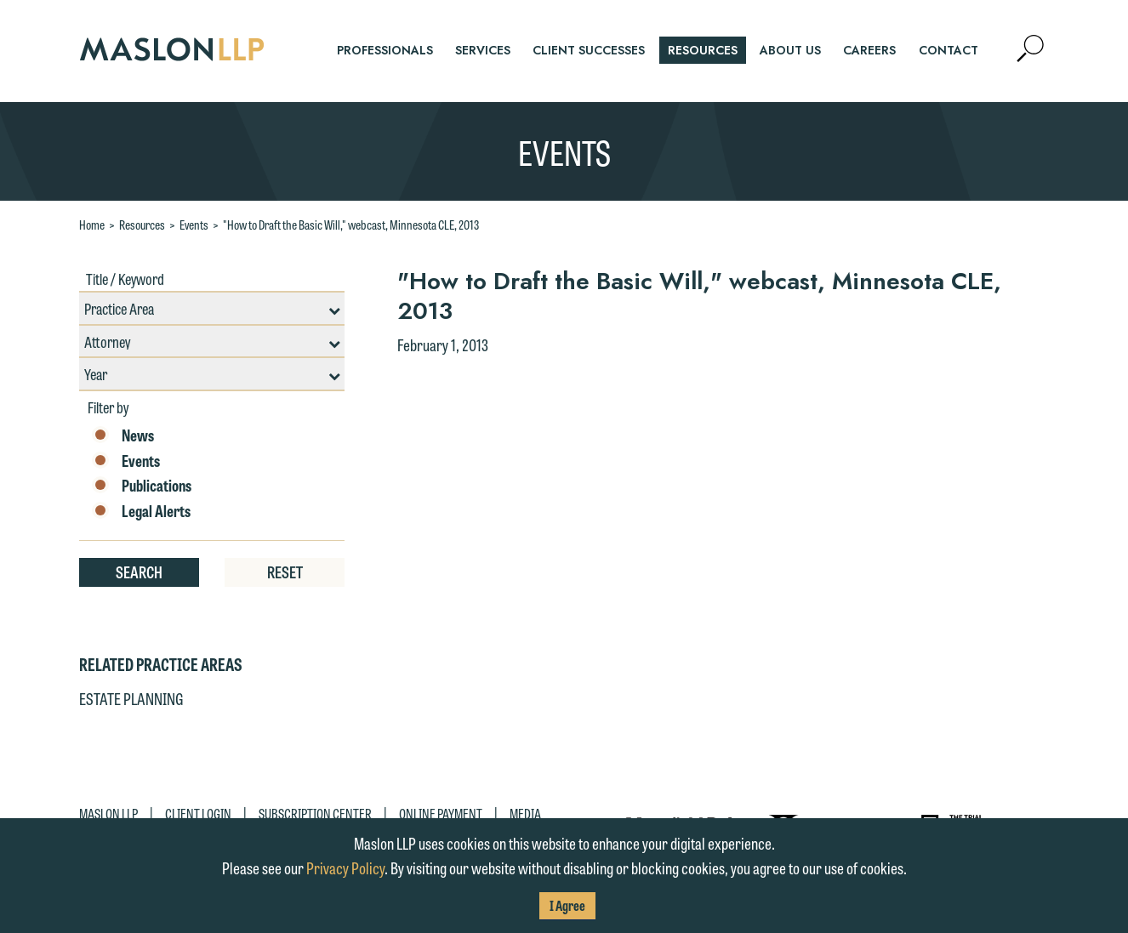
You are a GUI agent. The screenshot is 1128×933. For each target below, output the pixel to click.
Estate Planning (131, 698)
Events (193, 224)
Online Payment (440, 812)
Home (92, 224)
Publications (141, 485)
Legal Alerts (141, 511)
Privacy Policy (345, 867)
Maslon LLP (108, 812)
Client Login (198, 812)
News (123, 435)
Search (139, 571)
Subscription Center (315, 812)
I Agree (567, 905)
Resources (142, 224)
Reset (285, 571)
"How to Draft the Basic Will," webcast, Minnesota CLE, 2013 (351, 224)
